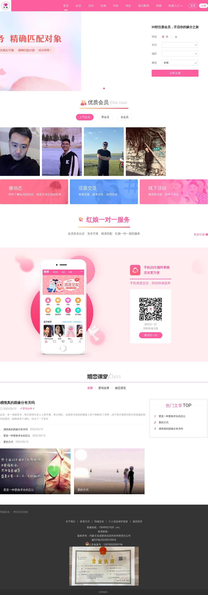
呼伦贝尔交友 (21, 512)
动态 (128, 5)
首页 (66, 5)
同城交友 (99, 521)
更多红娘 (201, 234)
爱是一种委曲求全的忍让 (16, 435)
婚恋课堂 (120, 388)
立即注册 (175, 73)
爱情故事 (103, 388)
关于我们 (70, 521)
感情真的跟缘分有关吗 (17, 403)
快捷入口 (175, 5)
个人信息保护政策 (118, 521)
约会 (116, 5)
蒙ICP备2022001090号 (104, 539)
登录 (193, 5)
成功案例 (143, 5)
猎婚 (159, 5)
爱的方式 (8, 441)
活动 (91, 5)
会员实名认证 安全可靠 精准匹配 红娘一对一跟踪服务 (104, 233)
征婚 (103, 5)
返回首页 (137, 521)
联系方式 (85, 521)
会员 (78, 5)
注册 (203, 5)
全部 (90, 388)
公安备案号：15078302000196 (104, 544)
